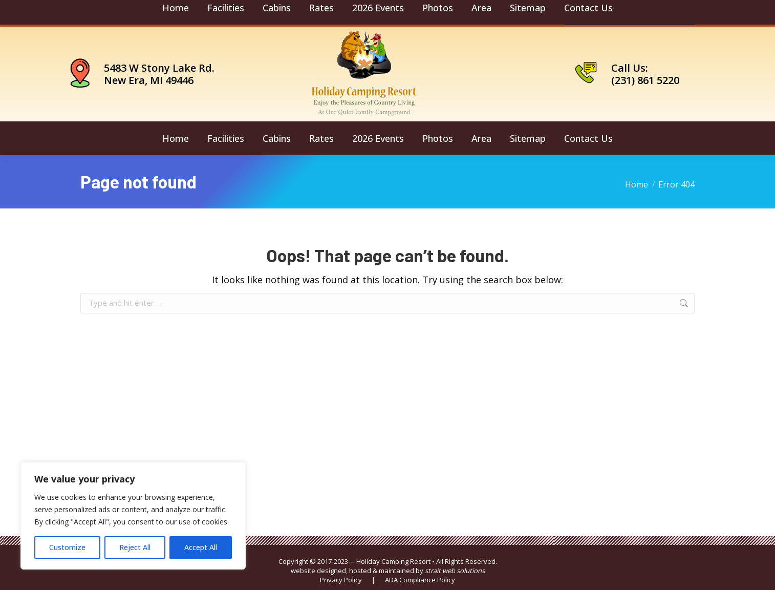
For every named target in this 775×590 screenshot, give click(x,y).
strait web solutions (455, 570)
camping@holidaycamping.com (146, 13)
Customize (67, 547)
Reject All (134, 547)
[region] (133, 516)
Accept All (200, 547)
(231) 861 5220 (645, 80)
